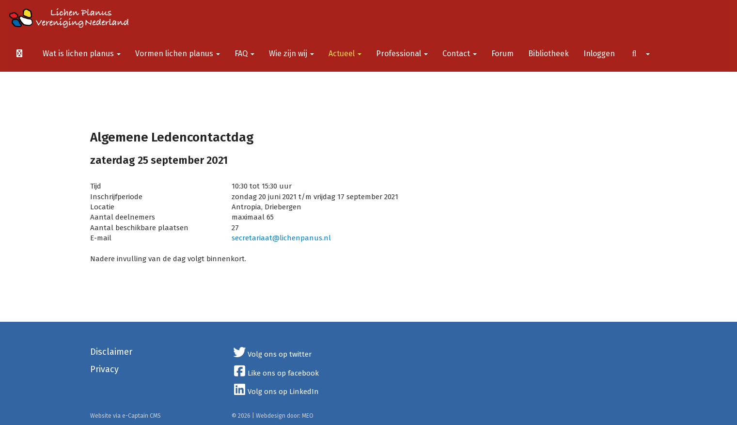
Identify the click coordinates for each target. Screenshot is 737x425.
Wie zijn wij (291, 53)
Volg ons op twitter (272, 354)
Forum (502, 53)
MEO (308, 415)
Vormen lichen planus (177, 53)
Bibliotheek (548, 53)
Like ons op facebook (275, 373)
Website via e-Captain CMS (125, 415)
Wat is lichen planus (82, 53)
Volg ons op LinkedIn (275, 391)
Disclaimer (111, 351)
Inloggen (599, 53)
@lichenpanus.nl (281, 238)
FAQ (244, 53)
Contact (459, 53)
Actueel (345, 53)
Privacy (104, 369)
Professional (402, 53)
